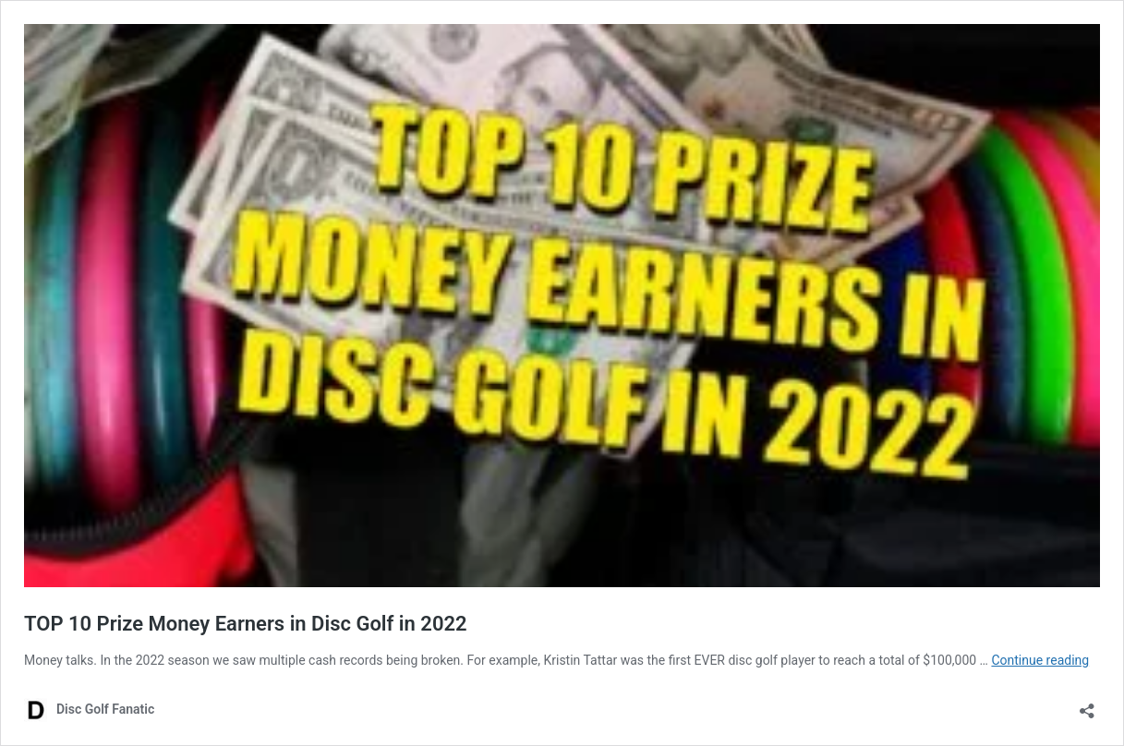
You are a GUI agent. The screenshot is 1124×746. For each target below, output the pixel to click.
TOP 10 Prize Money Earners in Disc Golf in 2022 (245, 623)
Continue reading (1040, 660)
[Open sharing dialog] (1087, 705)
